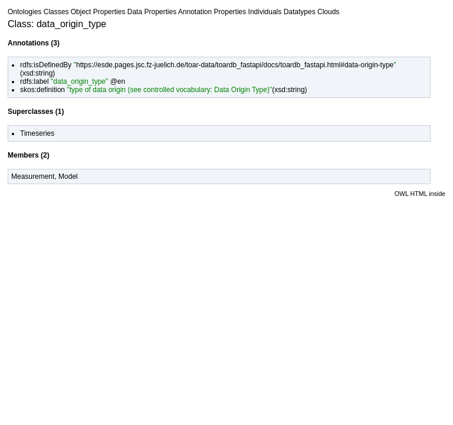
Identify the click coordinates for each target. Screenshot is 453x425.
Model (68, 176)
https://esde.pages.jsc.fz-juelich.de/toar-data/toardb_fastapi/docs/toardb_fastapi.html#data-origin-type (234, 65)
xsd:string (37, 73)
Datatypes (300, 12)
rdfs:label (34, 81)
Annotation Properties (212, 12)
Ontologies (24, 12)
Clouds (328, 12)
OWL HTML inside (420, 193)
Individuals (265, 12)
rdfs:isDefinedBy (45, 65)
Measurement (32, 176)
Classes (56, 12)
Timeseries (37, 133)
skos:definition (42, 90)
